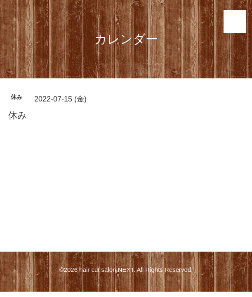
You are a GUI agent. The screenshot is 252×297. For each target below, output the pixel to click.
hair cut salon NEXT (106, 269)
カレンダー (126, 39)
